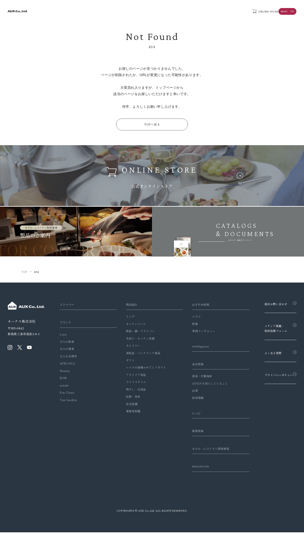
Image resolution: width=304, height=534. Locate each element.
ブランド (66, 324)
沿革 (188, 392)
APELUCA (67, 365)
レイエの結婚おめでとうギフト (143, 369)
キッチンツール (133, 326)
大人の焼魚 (67, 350)
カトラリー (130, 347)
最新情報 (192, 432)
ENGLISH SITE (196, 468)
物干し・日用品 (133, 391)
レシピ (190, 415)
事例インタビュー (197, 333)
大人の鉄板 (67, 343)
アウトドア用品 (133, 376)
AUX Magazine (196, 348)
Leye (63, 336)
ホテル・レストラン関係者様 (207, 450)
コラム (190, 318)
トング (127, 318)
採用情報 (191, 399)
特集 (188, 326)
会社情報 (192, 365)
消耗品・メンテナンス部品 (140, 354)
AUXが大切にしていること (203, 385)
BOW (63, 380)
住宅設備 (128, 406)
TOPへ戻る (152, 125)
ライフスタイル (133, 384)
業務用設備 (130, 413)
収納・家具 (130, 398)
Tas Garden (68, 401)
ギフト (127, 362)
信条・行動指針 (196, 378)
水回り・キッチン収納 (137, 340)
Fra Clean (67, 394)
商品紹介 (129, 306)
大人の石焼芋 (68, 358)
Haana (65, 372)
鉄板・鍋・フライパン (137, 333)
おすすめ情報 (195, 306)
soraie (64, 387)
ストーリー (68, 306)
